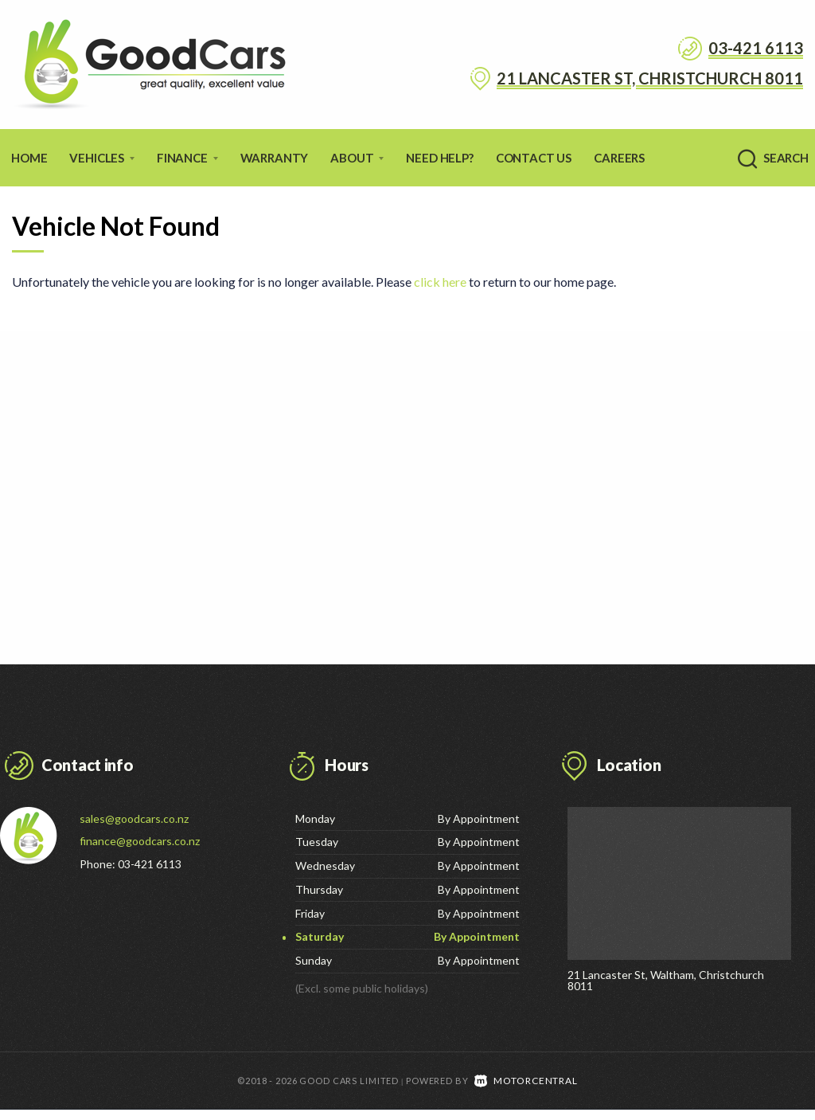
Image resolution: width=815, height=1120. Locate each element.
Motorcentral (526, 1091)
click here (440, 281)
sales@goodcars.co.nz (134, 818)
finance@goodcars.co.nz (140, 841)
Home (29, 158)
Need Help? (439, 158)
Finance (187, 158)
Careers (619, 158)
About (357, 158)
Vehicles (102, 158)
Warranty (274, 158)
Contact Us (533, 158)
